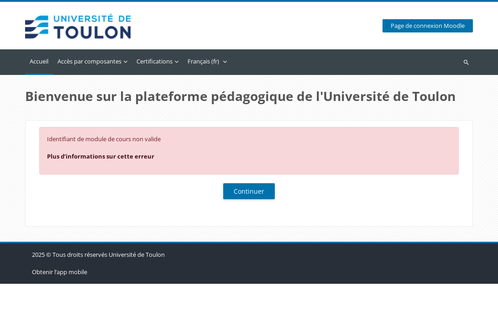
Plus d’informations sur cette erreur (100, 156)
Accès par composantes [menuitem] (89, 61)
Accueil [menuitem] (39, 61)
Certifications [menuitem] (154, 61)
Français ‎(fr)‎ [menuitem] (203, 61)
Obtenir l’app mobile (59, 317)
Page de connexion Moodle (428, 26)
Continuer (249, 191)
